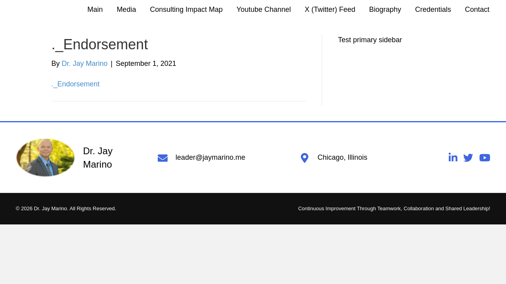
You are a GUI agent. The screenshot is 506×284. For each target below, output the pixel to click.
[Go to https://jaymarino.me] (79, 158)
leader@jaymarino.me (210, 157)
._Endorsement (75, 84)
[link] (95, 9)
